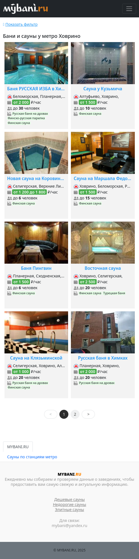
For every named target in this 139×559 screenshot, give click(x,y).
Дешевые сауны (69, 499)
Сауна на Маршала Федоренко (103, 178)
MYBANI (69, 474)
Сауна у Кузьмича (103, 89)
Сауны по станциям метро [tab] (32, 456)
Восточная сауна (103, 268)
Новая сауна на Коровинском (36, 178)
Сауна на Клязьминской (36, 358)
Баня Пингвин (36, 268)
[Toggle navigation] (129, 8)
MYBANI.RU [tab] (18, 446)
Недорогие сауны (69, 504)
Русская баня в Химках (103, 358)
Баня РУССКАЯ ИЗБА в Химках (36, 89)
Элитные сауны (69, 509)
